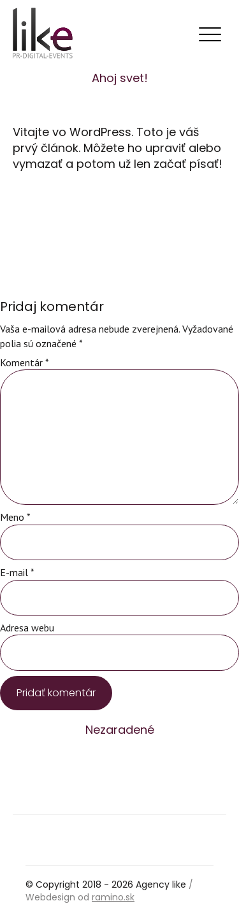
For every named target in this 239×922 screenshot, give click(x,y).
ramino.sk (113, 897)
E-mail (17, 572)
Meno (15, 517)
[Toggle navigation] (209, 35)
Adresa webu (27, 627)
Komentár (24, 362)
